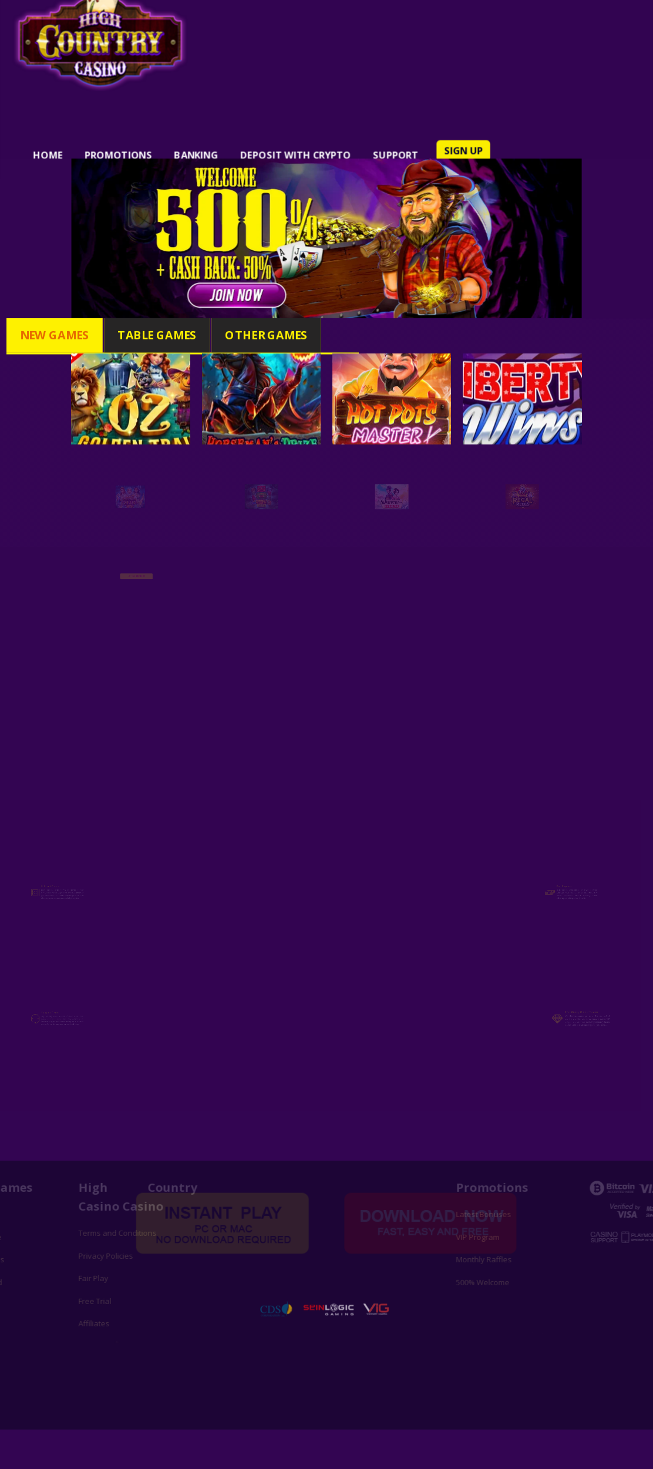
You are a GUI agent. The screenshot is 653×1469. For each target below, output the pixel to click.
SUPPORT (388, 147)
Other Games (258, 335)
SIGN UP (450, 143)
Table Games (160, 335)
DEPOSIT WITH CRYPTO (298, 147)
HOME (74, 147)
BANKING (208, 147)
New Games (66, 335)
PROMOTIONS (138, 147)
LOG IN (448, 163)
